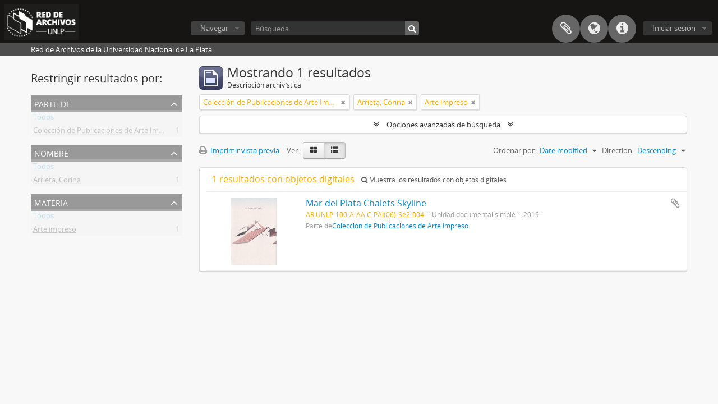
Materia (51, 201)
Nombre (51, 152)
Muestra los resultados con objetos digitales (434, 180)
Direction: (618, 150)
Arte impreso (54, 231)
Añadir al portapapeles (675, 203)
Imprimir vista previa (239, 150)
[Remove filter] (343, 102)
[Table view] (335, 150)
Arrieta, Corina (57, 182)
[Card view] (313, 150)
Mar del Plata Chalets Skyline (366, 203)
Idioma (594, 29)
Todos (43, 119)
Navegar (214, 28)
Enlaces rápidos (622, 29)
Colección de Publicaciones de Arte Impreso (105, 132)
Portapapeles (566, 29)
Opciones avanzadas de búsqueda (443, 125)
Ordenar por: (514, 150)
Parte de (52, 103)
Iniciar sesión (674, 28)
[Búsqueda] (335, 28)
